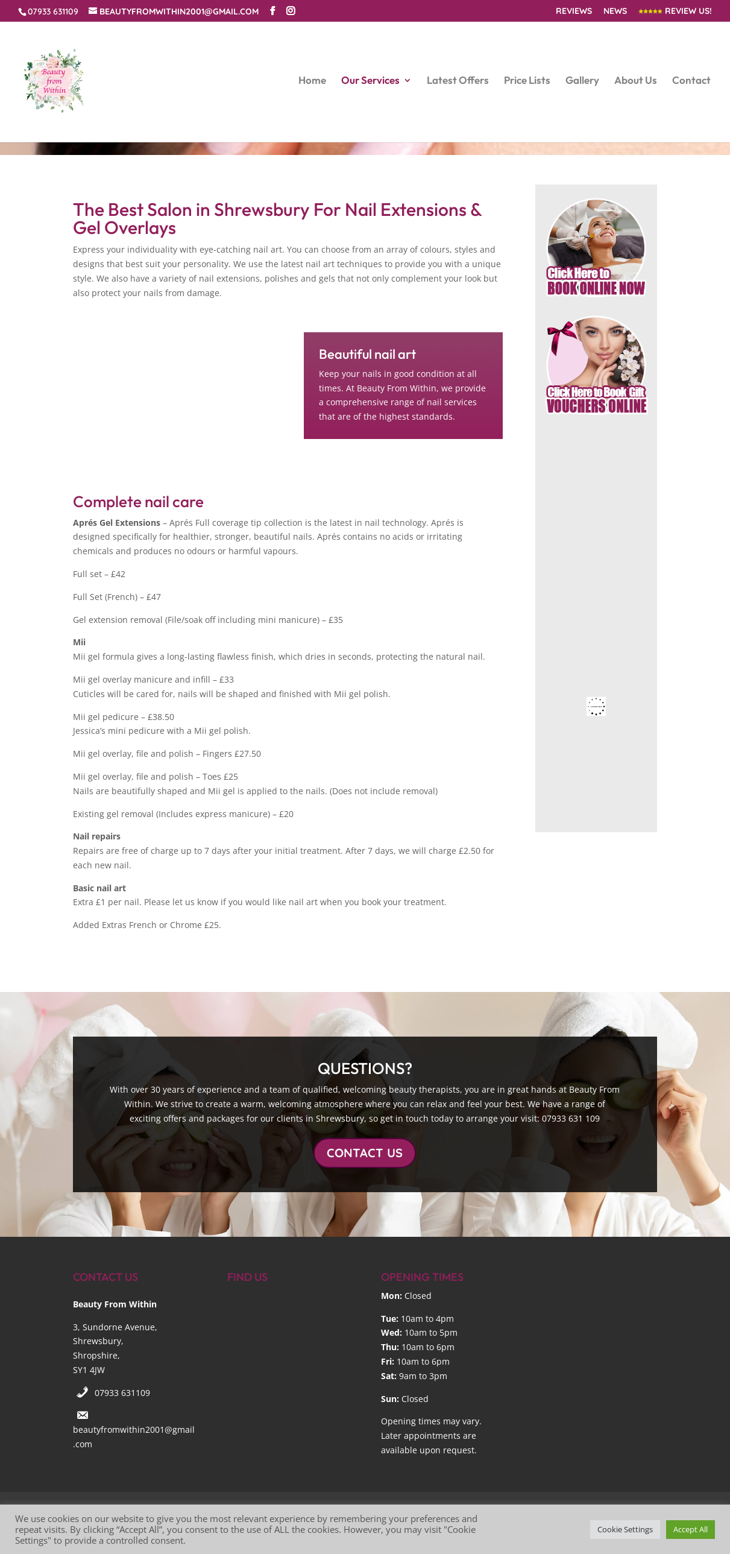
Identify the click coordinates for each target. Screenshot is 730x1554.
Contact (691, 81)
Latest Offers (458, 81)
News (615, 11)
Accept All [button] (690, 1529)
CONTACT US (365, 1152)
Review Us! (675, 11)
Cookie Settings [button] (625, 1529)
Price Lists (527, 81)
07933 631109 (122, 1392)
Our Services (370, 81)
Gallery (582, 81)
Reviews (574, 11)
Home (312, 81)
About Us (635, 81)
